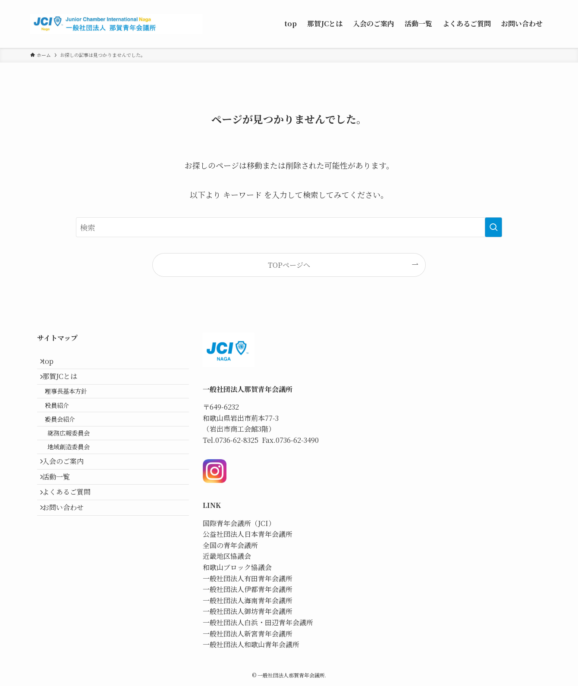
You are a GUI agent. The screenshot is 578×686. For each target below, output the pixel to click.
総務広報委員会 (78, 458)
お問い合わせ (68, 558)
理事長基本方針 (74, 403)
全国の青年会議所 (230, 545)
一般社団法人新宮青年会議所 (247, 634)
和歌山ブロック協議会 (237, 567)
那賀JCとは (64, 384)
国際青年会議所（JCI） (239, 523)
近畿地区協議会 (227, 556)
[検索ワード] (289, 227)
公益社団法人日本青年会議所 (247, 534)
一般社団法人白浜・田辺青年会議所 (258, 622)
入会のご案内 (68, 496)
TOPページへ (289, 265)
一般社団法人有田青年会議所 (247, 578)
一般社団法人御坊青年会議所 (247, 611)
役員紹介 (65, 421)
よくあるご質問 (71, 537)
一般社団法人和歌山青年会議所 (251, 644)
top (53, 364)
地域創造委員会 (78, 477)
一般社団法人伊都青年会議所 (247, 589)
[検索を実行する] (493, 227)
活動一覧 (61, 517)
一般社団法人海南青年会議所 (247, 600)
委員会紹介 (68, 440)
